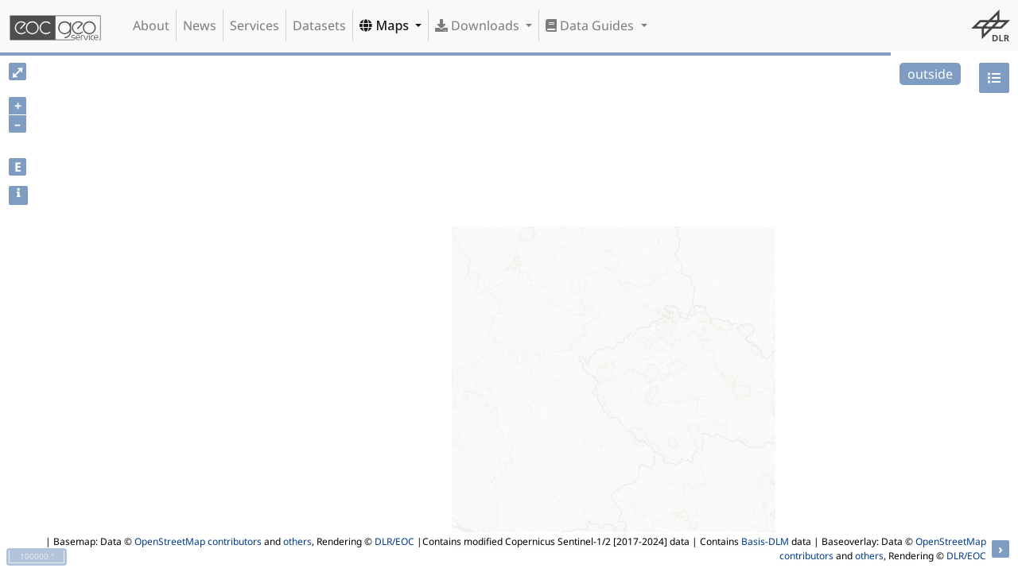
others (297, 541)
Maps (385, 25)
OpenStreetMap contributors (198, 541)
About (151, 25)
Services (254, 25)
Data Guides (591, 25)
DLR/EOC (394, 541)
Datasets (319, 25)
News (199, 25)
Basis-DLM (765, 541)
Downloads (479, 25)
